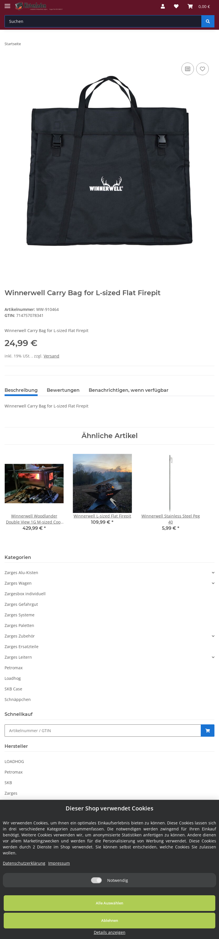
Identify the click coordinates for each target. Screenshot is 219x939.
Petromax (14, 667)
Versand (51, 356)
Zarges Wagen (18, 583)
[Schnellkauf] (103, 730)
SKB (8, 782)
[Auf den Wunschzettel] (202, 69)
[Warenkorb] (198, 6)
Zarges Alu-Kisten (21, 572)
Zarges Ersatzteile (21, 646)
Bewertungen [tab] (63, 390)
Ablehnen (122, 927)
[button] (162, 6)
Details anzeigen (189, 932)
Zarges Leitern (18, 657)
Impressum (59, 887)
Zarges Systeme (20, 615)
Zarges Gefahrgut (21, 604)
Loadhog (13, 678)
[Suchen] (103, 21)
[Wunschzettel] (176, 6)
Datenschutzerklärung (24, 887)
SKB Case (13, 689)
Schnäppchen (18, 699)
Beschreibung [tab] (21, 390)
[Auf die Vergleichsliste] (187, 69)
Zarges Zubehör (20, 636)
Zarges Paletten (19, 625)
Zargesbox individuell (25, 593)
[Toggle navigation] (7, 3)
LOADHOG (14, 761)
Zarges (11, 793)
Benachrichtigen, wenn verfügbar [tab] (129, 390)
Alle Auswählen (42, 927)
